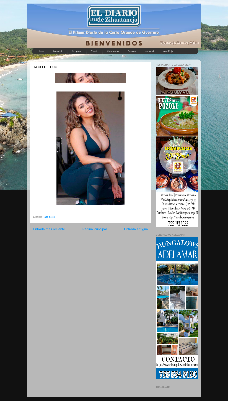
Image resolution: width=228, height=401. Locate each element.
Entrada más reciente (49, 229)
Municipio (58, 51)
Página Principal (94, 229)
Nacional (149, 51)
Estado (94, 51)
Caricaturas (113, 51)
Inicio (41, 51)
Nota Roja (168, 51)
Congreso (77, 51)
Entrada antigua (136, 229)
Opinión (132, 51)
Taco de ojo (49, 217)
